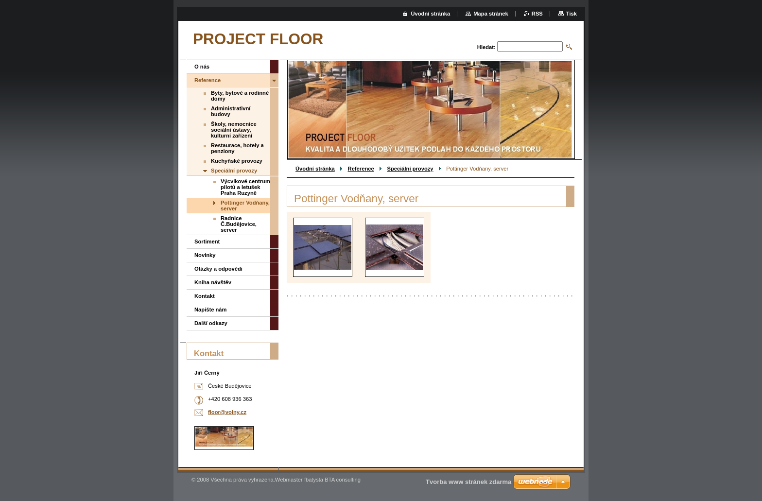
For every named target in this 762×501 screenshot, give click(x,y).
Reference (361, 169)
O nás (201, 66)
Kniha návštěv (212, 282)
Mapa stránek (490, 14)
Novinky (205, 255)
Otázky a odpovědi (218, 269)
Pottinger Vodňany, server (245, 205)
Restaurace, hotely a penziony (237, 148)
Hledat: (486, 47)
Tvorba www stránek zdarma (468, 481)
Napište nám (210, 309)
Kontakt (204, 296)
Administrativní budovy (230, 111)
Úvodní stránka (315, 169)
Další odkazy (210, 323)
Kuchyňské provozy (236, 161)
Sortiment (207, 241)
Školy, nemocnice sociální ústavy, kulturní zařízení (234, 129)
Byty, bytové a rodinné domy (240, 96)
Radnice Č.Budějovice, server (239, 224)
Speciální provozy (410, 169)
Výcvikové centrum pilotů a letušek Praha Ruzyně (245, 187)
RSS (537, 14)
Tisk (571, 14)
